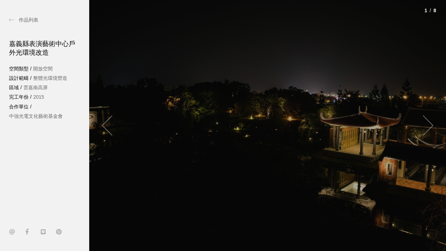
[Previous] (110, 125)
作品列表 (28, 19)
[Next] (425, 125)
